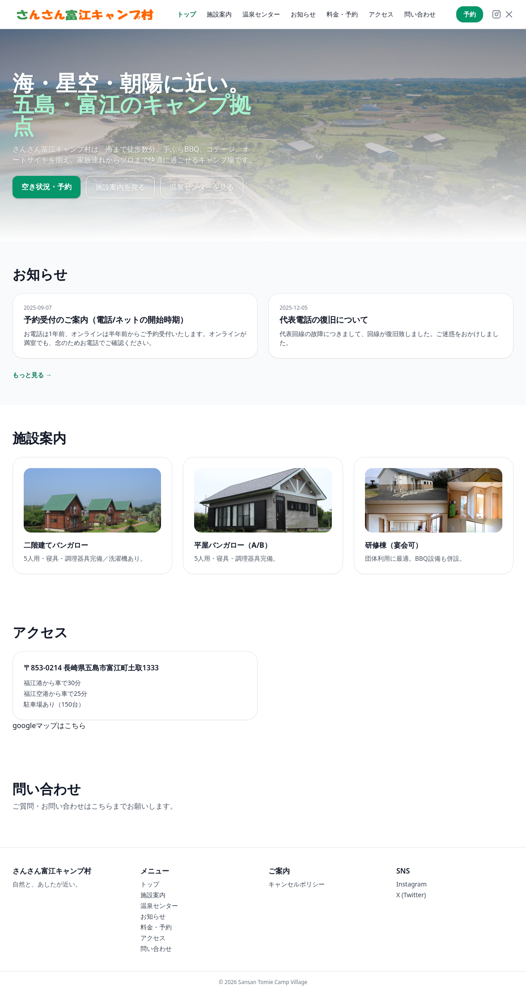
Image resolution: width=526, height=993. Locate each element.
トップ (186, 14)
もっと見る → (32, 375)
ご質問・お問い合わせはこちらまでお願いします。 (95, 806)
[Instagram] (496, 14)
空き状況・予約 (46, 187)
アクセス (381, 14)
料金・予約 (342, 14)
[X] (509, 14)
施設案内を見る (120, 187)
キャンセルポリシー (296, 884)
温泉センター (261, 14)
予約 (469, 14)
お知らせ (303, 14)
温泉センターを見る (202, 187)
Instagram (411, 884)
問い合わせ (420, 14)
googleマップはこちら (49, 725)
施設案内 (219, 14)
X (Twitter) (411, 895)
